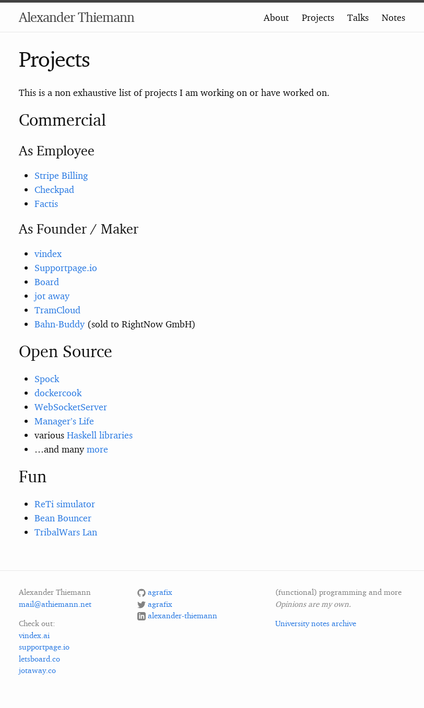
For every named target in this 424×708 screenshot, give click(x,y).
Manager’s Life (64, 420)
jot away (51, 295)
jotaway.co (37, 670)
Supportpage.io (65, 267)
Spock (46, 378)
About (276, 17)
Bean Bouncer (62, 517)
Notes (393, 17)
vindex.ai (34, 635)
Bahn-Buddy (59, 323)
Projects (318, 17)
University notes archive (315, 623)
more (97, 449)
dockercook (57, 392)
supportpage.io (44, 647)
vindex (48, 253)
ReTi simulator (64, 503)
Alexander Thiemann (76, 17)
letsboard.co (39, 659)
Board (46, 281)
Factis (46, 203)
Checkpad (54, 189)
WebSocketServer (70, 406)
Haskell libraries (100, 435)
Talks (358, 17)
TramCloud (57, 309)
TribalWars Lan (65, 532)
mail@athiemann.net (55, 604)
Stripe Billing (61, 175)
